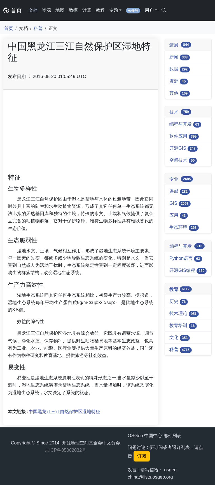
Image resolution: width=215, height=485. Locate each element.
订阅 (141, 456)
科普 (38, 28)
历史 (178, 302)
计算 (86, 10)
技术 (180, 112)
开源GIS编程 (188, 271)
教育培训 (183, 326)
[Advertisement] (80, 133)
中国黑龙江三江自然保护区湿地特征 (64, 411)
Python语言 (185, 259)
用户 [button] (149, 10)
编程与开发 (185, 124)
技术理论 (184, 314)
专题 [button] (113, 10)
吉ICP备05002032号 (65, 450)
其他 (179, 93)
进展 (180, 45)
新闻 (179, 57)
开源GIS (183, 148)
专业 (181, 179)
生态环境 (184, 228)
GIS (180, 204)
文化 (179, 338)
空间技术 (183, 160)
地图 (59, 10)
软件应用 (184, 136)
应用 (178, 216)
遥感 (179, 192)
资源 (46, 10)
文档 (33, 10)
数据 (73, 10)
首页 (12, 10)
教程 (100, 10)
